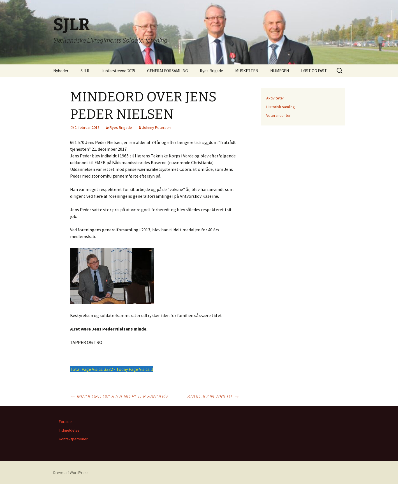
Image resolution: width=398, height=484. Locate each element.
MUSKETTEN (246, 70)
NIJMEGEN (279, 70)
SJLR (84, 70)
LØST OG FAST (314, 70)
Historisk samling (280, 106)
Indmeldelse (69, 430)
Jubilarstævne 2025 (118, 70)
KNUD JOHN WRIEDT (213, 396)
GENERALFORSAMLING (167, 70)
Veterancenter (278, 115)
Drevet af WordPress (71, 472)
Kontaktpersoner (73, 438)
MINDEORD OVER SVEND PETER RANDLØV (119, 396)
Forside (65, 421)
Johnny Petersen (156, 127)
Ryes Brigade (211, 70)
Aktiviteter (275, 98)
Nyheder (60, 70)
